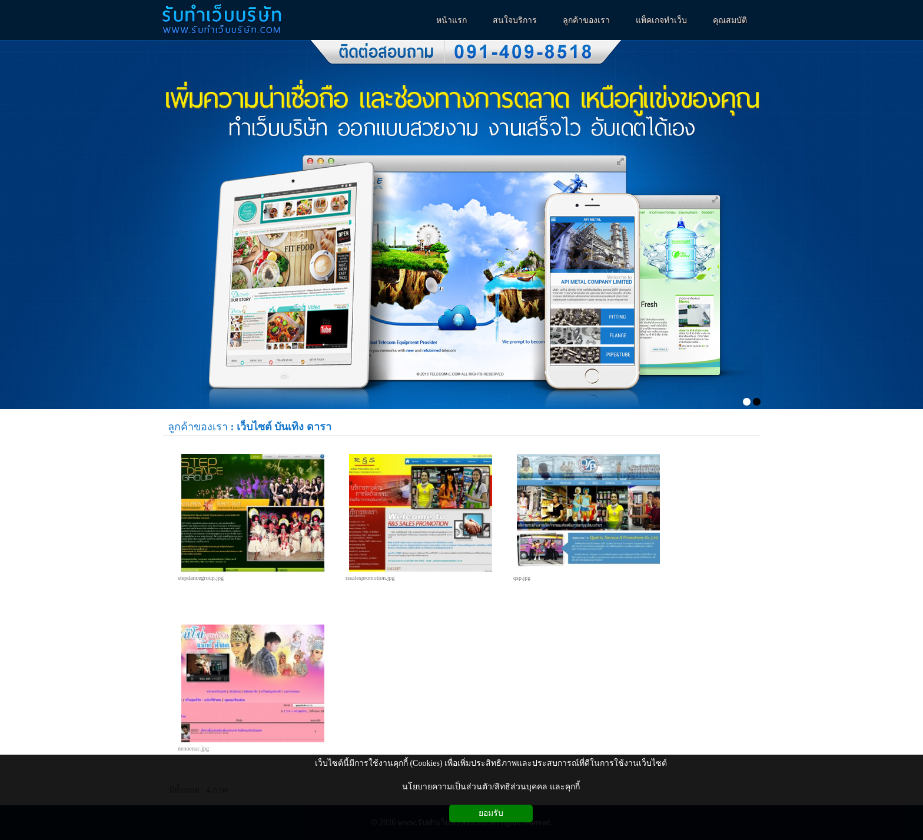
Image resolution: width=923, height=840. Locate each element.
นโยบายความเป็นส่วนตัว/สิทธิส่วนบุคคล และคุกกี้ (490, 786)
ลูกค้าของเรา (198, 427)
